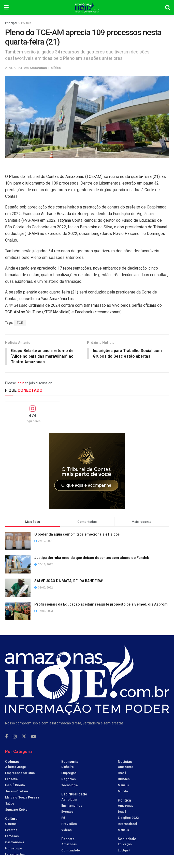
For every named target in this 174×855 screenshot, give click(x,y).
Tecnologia (69, 786)
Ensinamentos (71, 806)
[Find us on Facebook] (6, 737)
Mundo (123, 792)
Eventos (11, 830)
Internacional (127, 824)
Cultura (11, 819)
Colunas (12, 762)
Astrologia (69, 800)
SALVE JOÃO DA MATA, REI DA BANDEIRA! (68, 581)
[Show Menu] (6, 7)
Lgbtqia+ (124, 851)
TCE (20, 323)
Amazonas (38, 68)
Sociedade (127, 839)
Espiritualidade (74, 795)
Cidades (124, 779)
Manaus (123, 786)
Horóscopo (13, 849)
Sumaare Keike (16, 810)
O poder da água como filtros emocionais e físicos (77, 535)
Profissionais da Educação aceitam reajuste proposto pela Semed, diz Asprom (101, 604)
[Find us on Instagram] (15, 737)
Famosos (12, 836)
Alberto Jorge (15, 767)
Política (26, 23)
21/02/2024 (13, 68)
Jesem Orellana (16, 792)
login (20, 383)
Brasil (122, 773)
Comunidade (70, 851)
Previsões (69, 824)
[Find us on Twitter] (24, 737)
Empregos (69, 773)
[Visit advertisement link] (87, 471)
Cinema (10, 824)
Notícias (125, 762)
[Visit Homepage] (87, 8)
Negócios (68, 779)
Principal (11, 23)
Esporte (68, 839)
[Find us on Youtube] (33, 737)
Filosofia (11, 779)
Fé (63, 818)
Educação (125, 845)
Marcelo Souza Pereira (22, 798)
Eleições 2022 (128, 818)
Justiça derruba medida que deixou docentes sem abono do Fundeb (91, 558)
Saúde (9, 804)
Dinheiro (67, 767)
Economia (69, 762)
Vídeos (66, 830)
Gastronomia (14, 843)
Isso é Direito (15, 786)
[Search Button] (167, 7)
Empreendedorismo (20, 773)
